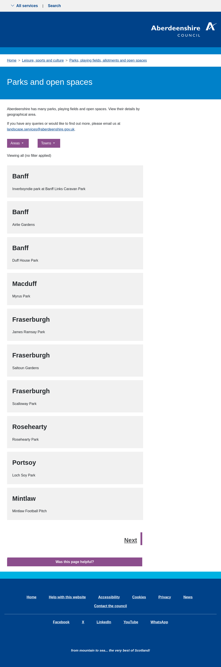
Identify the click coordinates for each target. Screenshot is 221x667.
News (188, 597)
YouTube (130, 622)
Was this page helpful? (75, 562)
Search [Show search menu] (54, 6)
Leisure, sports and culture (43, 60)
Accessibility (109, 597)
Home (12, 60)
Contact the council (110, 606)
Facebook (61, 622)
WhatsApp (159, 622)
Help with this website (67, 597)
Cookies (139, 597)
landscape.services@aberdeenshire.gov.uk (41, 129)
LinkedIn (104, 622)
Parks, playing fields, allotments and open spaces (108, 60)
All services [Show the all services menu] (24, 6)
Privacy (164, 597)
